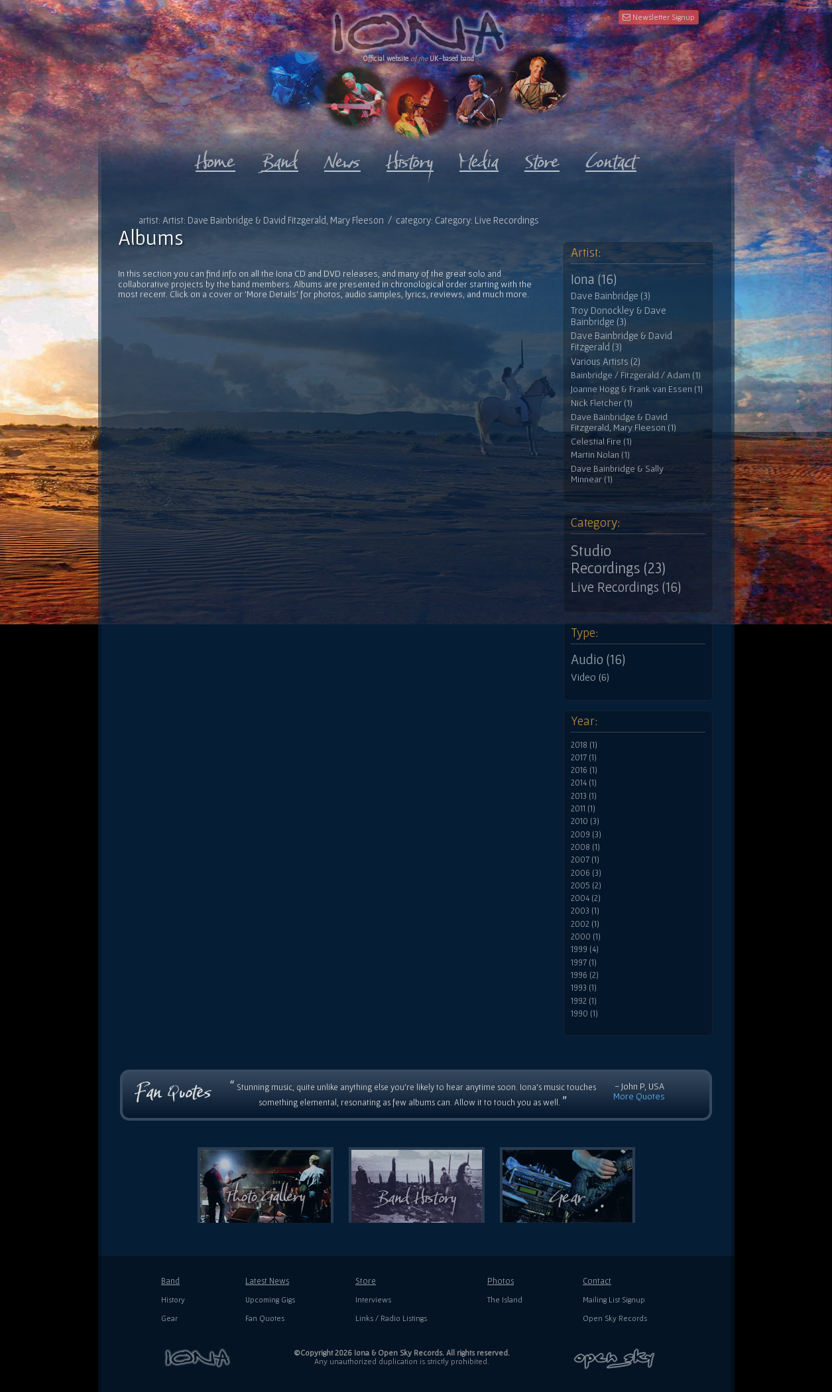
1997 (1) (584, 962)
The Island (504, 1299)
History (173, 1299)
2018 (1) (584, 745)
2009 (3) (586, 834)
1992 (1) (584, 1001)
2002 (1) (585, 924)
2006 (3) (586, 873)
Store (365, 1281)
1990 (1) (584, 1013)
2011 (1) (583, 808)
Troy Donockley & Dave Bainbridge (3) (618, 316)
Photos (500, 1281)
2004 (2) (586, 898)
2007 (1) (585, 860)
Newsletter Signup (659, 17)
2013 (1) (584, 796)
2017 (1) (584, 757)
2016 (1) (584, 770)
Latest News (267, 1281)
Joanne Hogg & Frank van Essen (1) (637, 389)
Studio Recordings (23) (618, 559)
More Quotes (639, 1096)
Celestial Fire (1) (601, 442)
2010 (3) (585, 821)
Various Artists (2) (605, 361)
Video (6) (590, 677)
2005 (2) (586, 885)
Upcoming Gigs (270, 1299)
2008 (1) (585, 847)
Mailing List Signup (614, 1299)
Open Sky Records (615, 1318)
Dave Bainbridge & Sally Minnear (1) (617, 474)
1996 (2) (585, 975)
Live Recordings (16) (626, 587)
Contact (597, 1281)
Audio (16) (598, 659)
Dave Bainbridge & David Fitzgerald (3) (621, 341)
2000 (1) (586, 936)
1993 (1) (584, 988)
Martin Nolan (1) (600, 455)
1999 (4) (585, 949)
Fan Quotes (264, 1318)
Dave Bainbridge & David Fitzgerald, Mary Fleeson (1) (623, 422)
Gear (169, 1318)
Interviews (373, 1299)
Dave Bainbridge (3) (610, 296)
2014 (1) (584, 783)
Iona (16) (594, 279)
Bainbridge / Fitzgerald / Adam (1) (636, 375)
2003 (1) (585, 911)
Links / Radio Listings (391, 1318)
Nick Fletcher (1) (601, 403)
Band (170, 1281)
